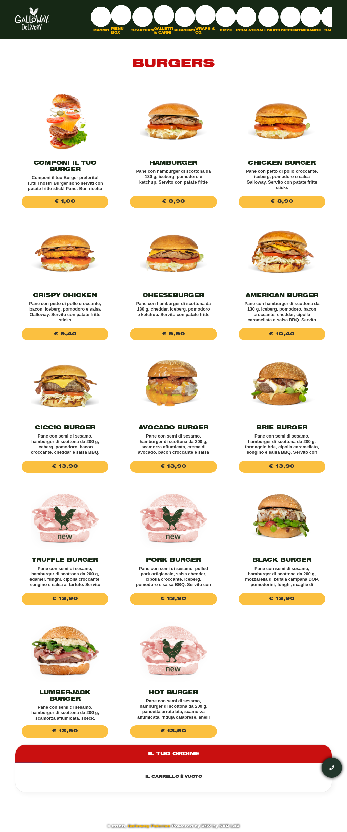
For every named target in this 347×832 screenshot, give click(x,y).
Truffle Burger (65, 560)
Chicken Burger (282, 163)
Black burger (281, 560)
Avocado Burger (173, 428)
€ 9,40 (65, 334)
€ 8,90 (173, 201)
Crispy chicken (65, 296)
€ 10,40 (282, 334)
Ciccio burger (65, 428)
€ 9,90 (173, 334)
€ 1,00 (65, 201)
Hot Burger (173, 693)
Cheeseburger (173, 296)
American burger (282, 296)
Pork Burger (173, 560)
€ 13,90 (65, 466)
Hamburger (173, 163)
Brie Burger (281, 428)
